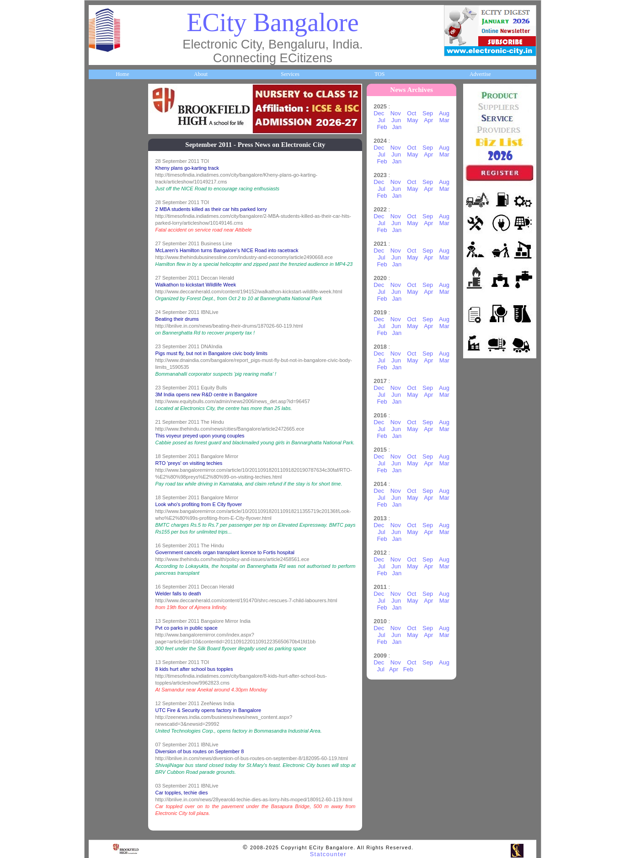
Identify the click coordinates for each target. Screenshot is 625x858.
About (201, 74)
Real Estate (106, 485)
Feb (382, 127)
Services (290, 74)
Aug (444, 113)
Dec (379, 113)
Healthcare (106, 263)
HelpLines (105, 294)
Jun (396, 120)
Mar (444, 120)
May (412, 120)
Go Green (105, 421)
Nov (395, 113)
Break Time (107, 548)
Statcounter (328, 854)
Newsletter (106, 390)
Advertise (480, 74)
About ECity (108, 136)
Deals (100, 453)
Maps (100, 326)
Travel (101, 358)
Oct (411, 113)
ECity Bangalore (272, 22)
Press (100, 580)
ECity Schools (109, 231)
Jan (396, 127)
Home (122, 74)
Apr (428, 120)
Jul (381, 120)
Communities (108, 517)
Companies (106, 199)
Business (103, 167)
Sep (427, 113)
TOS (379, 74)
